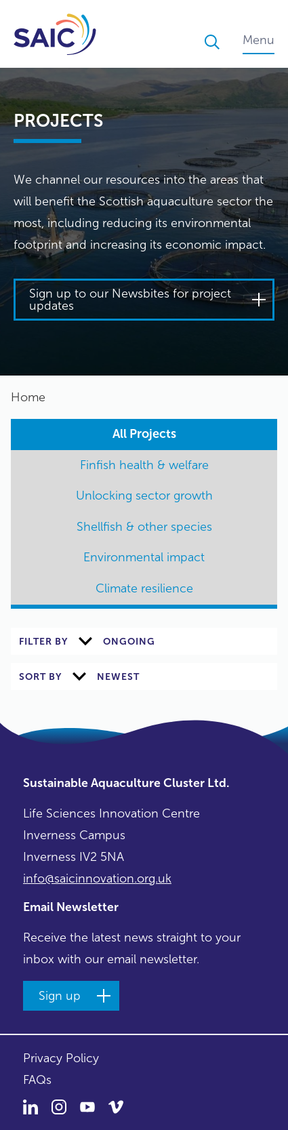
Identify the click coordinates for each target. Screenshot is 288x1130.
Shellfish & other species (144, 526)
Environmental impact (144, 557)
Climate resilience (144, 588)
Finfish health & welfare (144, 465)
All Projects (144, 434)
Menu (258, 40)
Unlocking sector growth (144, 495)
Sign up (60, 996)
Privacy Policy (61, 1058)
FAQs (37, 1080)
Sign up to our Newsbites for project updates (130, 299)
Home (28, 397)
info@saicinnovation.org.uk (97, 878)
